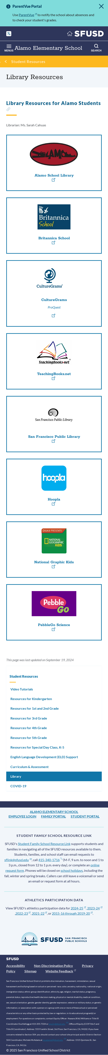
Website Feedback (60, 971)
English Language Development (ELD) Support (44, 757)
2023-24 (94, 908)
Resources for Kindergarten (31, 699)
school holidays (72, 870)
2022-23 (23, 913)
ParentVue (28, 15)
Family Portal (53, 816)
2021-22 (39, 913)
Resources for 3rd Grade (28, 718)
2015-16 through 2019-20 (72, 913)
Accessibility (15, 966)
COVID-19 (18, 786)
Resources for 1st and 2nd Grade (34, 708)
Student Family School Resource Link (44, 844)
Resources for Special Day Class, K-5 (37, 747)
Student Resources (28, 61)
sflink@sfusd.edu (18, 860)
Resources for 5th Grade (28, 738)
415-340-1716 (50, 860)
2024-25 (78, 908)
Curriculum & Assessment (29, 767)
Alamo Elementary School (54, 812)
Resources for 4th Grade (28, 728)
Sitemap (30, 971)
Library (15, 776)
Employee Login (22, 816)
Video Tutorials (21, 689)
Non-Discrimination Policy (53, 966)
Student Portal (85, 816)
